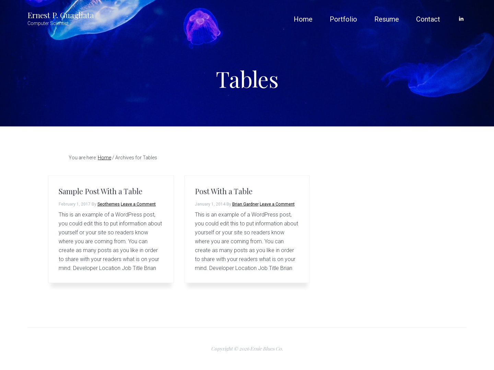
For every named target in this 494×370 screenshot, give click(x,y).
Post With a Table (223, 191)
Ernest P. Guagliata (60, 15)
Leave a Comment (138, 204)
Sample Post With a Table (100, 191)
